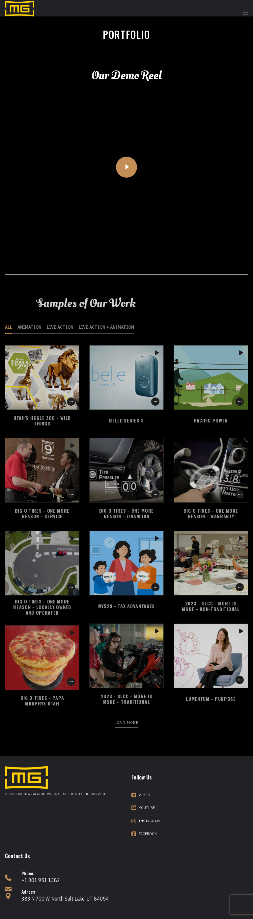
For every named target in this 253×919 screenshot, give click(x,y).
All (8, 327)
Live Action (60, 327)
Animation (29, 327)
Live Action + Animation (106, 327)
